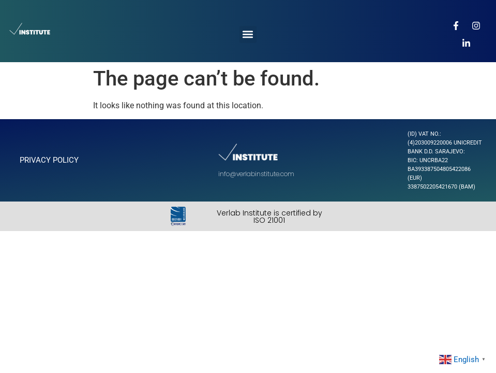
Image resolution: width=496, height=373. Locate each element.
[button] (248, 34)
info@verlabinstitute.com (256, 173)
